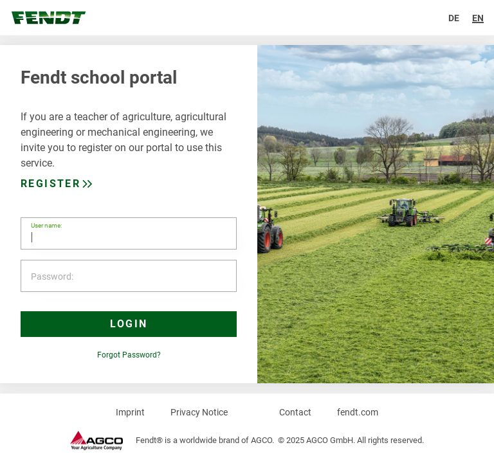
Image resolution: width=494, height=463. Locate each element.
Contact (295, 412)
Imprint (130, 412)
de (453, 18)
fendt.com (357, 412)
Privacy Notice (199, 412)
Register (50, 183)
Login (129, 324)
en (478, 18)
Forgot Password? (129, 354)
